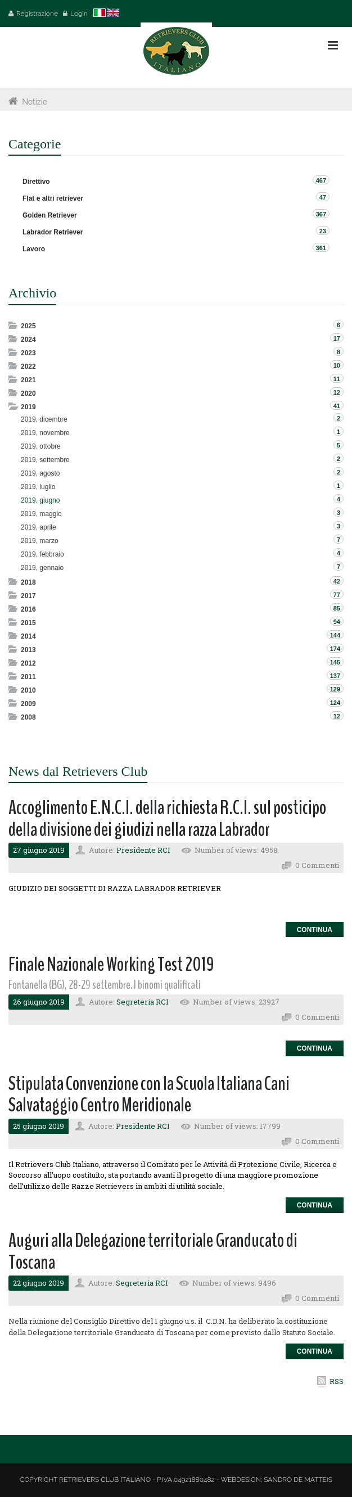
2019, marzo (39, 541)
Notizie (34, 101)
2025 (28, 326)
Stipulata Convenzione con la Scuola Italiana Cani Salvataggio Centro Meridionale (149, 1094)
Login (79, 13)
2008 (28, 717)
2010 (28, 690)
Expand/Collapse (13, 325)
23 (322, 231)
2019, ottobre (41, 446)
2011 (28, 677)
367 (321, 214)
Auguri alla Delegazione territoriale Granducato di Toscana (152, 1251)
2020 (28, 393)
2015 (28, 623)
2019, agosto (40, 473)
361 (321, 248)
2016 (28, 609)
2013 (28, 650)
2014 (28, 636)
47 (322, 197)
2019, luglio (38, 487)
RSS (337, 1381)
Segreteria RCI (142, 1002)
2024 (28, 339)
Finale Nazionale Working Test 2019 (111, 964)
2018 (28, 582)
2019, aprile (38, 527)
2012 (28, 663)
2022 (28, 366)
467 (321, 180)
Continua (314, 930)
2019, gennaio (42, 568)
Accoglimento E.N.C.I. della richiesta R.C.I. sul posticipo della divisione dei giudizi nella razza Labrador (167, 818)
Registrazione (37, 13)
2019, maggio (41, 514)
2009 (28, 704)
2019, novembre (45, 433)
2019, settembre (45, 460)
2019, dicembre (44, 419)
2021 (28, 380)
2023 (28, 353)
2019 (28, 407)
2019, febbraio (42, 554)
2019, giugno (40, 500)
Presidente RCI (143, 850)
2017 (28, 596)
